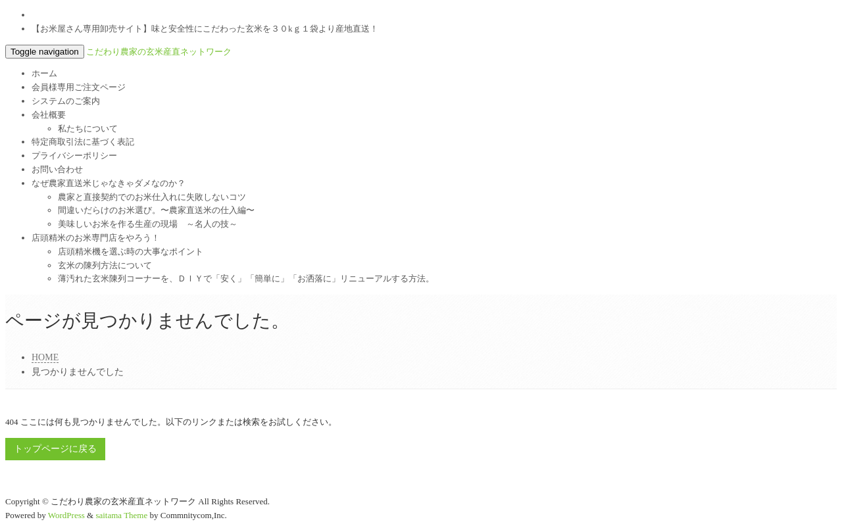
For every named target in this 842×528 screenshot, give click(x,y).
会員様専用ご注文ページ (79, 87)
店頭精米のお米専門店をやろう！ (96, 238)
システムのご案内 (66, 101)
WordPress (66, 515)
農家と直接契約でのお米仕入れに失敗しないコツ (152, 197)
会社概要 (49, 115)
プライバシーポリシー (74, 155)
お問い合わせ (57, 169)
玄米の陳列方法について (105, 265)
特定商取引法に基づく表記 (83, 142)
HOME (45, 357)
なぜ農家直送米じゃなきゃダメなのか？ (109, 183)
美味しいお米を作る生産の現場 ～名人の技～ (147, 224)
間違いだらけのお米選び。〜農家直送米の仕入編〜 (156, 210)
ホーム (44, 73)
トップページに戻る (55, 449)
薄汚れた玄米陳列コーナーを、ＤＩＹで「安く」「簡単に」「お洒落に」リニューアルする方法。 (246, 278)
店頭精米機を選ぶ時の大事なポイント (130, 251)
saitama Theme (121, 515)
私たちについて (88, 128)
